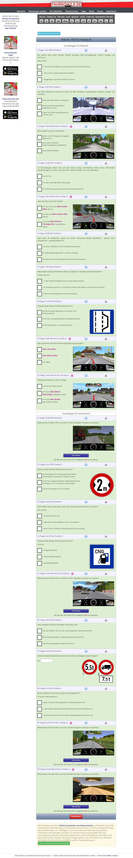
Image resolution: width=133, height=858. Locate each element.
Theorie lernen (71, 11)
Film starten (76, 455)
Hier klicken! (10, 28)
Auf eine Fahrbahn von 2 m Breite (56, 489)
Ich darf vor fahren (55, 215)
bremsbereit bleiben (51, 151)
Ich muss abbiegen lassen (54, 393)
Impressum (111, 11)
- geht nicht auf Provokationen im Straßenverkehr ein (64, 702)
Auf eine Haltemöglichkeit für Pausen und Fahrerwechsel (59, 312)
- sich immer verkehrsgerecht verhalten (58, 73)
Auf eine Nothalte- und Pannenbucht (57, 325)
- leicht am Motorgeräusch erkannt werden (60, 294)
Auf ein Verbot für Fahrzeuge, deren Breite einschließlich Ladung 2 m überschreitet (59, 475)
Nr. (39, 660)
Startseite (21, 11)
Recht (91, 11)
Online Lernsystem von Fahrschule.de (76, 826)
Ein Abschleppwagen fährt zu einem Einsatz (60, 253)
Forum (100, 11)
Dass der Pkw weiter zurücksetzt (56, 100)
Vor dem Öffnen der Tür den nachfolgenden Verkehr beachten (67, 631)
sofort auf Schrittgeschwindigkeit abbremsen (56, 137)
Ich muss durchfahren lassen (54, 224)
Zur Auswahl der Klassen (49, 34)
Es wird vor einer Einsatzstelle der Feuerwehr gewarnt (64, 259)
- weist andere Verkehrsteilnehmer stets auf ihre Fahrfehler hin (68, 709)
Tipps (83, 11)
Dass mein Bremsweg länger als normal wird (55, 113)
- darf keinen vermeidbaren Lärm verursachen (61, 522)
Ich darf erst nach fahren (55, 207)
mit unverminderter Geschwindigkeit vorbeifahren (55, 144)
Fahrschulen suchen (37, 11)
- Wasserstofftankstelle (52, 557)
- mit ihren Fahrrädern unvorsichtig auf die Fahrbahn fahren (66, 67)
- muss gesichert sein (51, 516)
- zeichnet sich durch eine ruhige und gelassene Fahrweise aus (68, 715)
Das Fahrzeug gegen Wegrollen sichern (58, 643)
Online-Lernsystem (10, 19)
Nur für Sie (47, 176)
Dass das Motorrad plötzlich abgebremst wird (54, 107)
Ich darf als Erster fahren (52, 386)
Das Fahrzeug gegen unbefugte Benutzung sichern (63, 637)
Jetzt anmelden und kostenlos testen (54, 843)
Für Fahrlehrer (55, 11)
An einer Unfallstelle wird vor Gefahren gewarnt (61, 246)
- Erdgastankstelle (50, 550)
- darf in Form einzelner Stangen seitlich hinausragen (64, 529)
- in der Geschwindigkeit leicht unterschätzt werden (63, 281)
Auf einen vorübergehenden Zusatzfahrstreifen (61, 319)
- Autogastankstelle (50, 563)
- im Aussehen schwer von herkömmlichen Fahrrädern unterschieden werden (74, 287)
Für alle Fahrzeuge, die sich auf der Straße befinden (63, 189)
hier (109, 856)
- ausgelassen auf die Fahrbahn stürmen (59, 79)
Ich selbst (46, 362)
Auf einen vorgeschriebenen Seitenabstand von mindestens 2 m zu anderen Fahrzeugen (62, 482)
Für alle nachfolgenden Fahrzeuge (56, 183)
